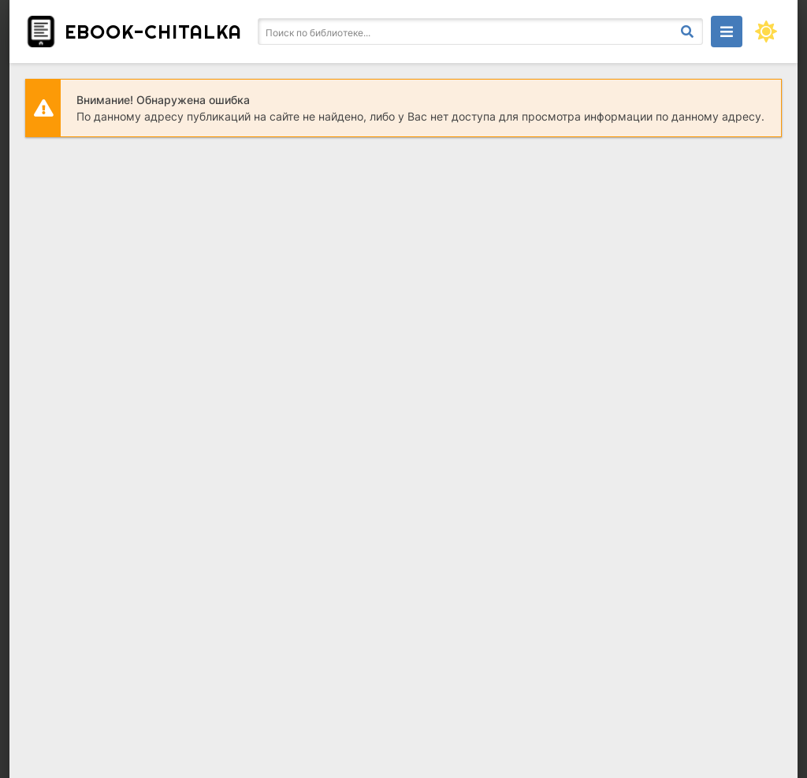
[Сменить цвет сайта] (766, 31)
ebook (153, 31)
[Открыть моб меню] (726, 31)
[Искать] (687, 31)
